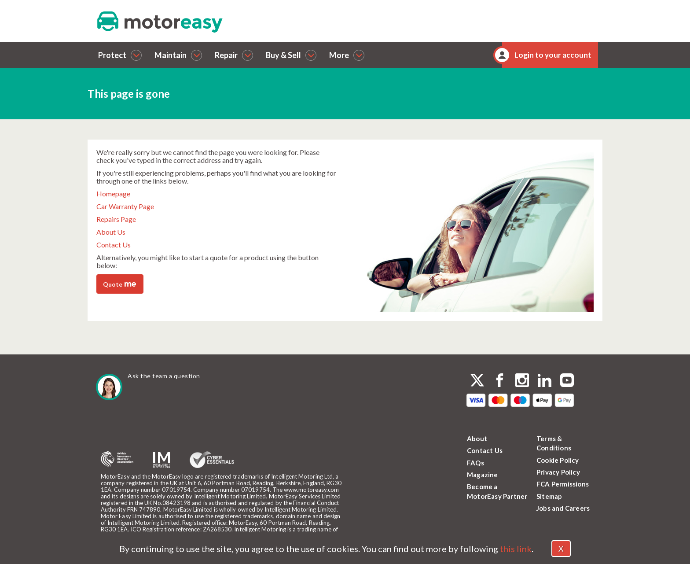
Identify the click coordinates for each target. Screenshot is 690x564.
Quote (119, 283)
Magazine (482, 475)
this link (516, 548)
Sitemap (549, 496)
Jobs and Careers (563, 508)
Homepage (113, 193)
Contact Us (113, 244)
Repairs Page (116, 219)
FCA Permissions (562, 484)
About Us (110, 232)
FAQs (475, 463)
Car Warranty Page (125, 206)
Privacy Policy (558, 472)
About (477, 438)
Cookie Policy (557, 460)
